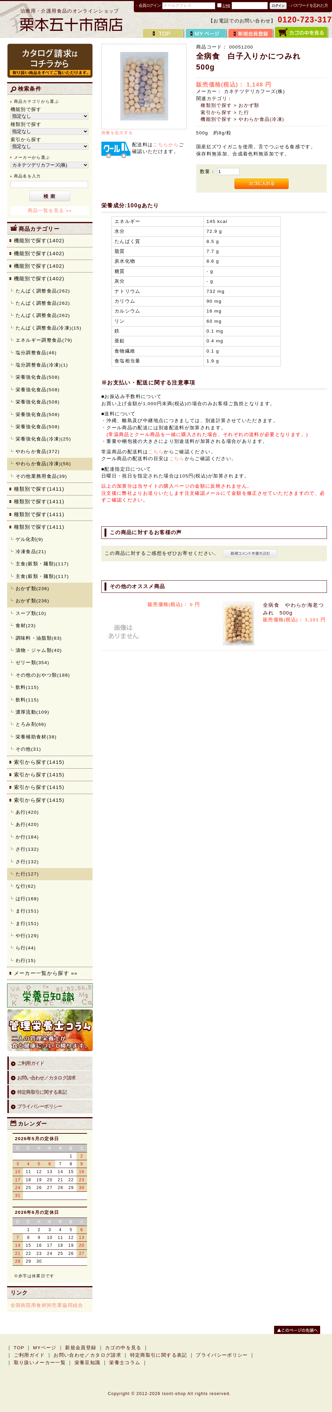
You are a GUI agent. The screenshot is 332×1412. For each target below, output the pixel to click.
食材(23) (26, 625)
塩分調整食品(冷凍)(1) (42, 365)
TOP (19, 1347)
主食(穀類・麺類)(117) (42, 563)
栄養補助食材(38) (36, 736)
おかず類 (248, 105)
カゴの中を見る (123, 1347)
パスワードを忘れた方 (309, 5)
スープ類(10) (31, 613)
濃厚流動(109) (32, 712)
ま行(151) (27, 911)
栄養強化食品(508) (38, 377)
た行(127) (27, 874)
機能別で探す (216, 119)
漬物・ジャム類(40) (39, 650)
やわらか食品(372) (38, 451)
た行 (243, 112)
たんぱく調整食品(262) (43, 291)
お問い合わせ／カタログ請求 (46, 1077)
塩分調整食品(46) (36, 352)
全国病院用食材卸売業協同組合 (47, 1305)
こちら (156, 451)
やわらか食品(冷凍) (261, 119)
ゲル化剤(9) (29, 539)
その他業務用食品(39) (41, 476)
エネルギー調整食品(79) (44, 340)
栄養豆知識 (88, 1362)
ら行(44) (26, 947)
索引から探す (216, 112)
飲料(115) (27, 687)
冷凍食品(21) (31, 551)
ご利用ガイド (30, 1063)
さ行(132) (27, 849)
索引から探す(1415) (39, 762)
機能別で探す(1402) (39, 240)
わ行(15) (26, 960)
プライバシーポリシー (39, 1106)
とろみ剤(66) (31, 724)
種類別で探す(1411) (39, 489)
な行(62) (26, 886)
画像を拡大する (117, 132)
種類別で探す (216, 105)
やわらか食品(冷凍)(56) (43, 463)
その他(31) (28, 749)
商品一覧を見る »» (50, 210)
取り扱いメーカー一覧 (40, 1362)
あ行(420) (27, 812)
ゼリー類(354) (32, 662)
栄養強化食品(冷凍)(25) (43, 438)
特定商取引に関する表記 (42, 1092)
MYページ (44, 1347)
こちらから (166, 144)
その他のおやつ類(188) (43, 675)
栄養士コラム (124, 1362)
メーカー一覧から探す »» (46, 973)
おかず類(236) (32, 588)
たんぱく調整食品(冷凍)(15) (49, 328)
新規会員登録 (80, 1347)
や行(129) (27, 935)
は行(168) (27, 898)
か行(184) (27, 837)
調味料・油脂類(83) (39, 638)
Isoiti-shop (174, 1393)
